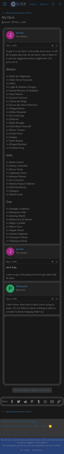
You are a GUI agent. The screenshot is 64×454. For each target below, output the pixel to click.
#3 (57, 299)
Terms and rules (9, 426)
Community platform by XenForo (26, 435)
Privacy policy (25, 426)
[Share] (52, 46)
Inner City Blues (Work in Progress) (19, 421)
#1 (57, 45)
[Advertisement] (32, 350)
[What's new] (53, 4)
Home (44, 426)
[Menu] (5, 4)
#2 (57, 262)
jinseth (7, 22)
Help (36, 426)
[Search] (60, 4)
